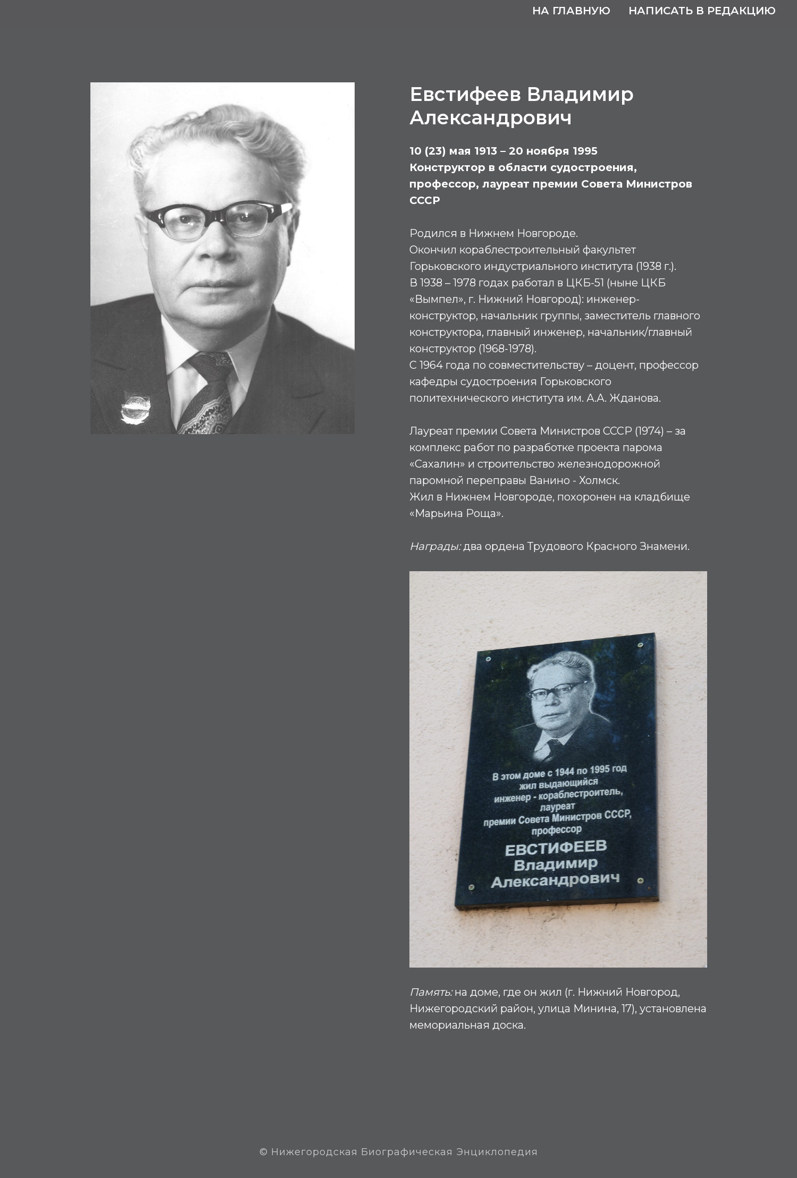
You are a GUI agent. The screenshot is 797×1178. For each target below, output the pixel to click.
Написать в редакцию (702, 10)
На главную (571, 10)
